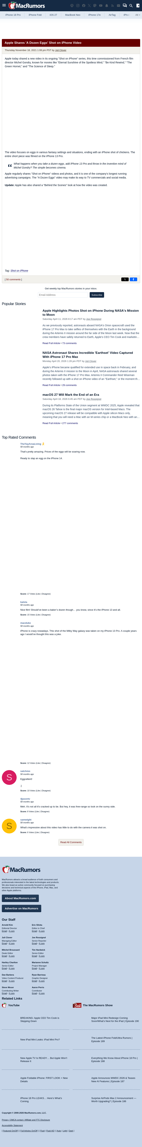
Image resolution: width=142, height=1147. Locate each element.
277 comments (70, 423)
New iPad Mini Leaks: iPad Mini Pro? (40, 1039)
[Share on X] (125, 279)
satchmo (25, 771)
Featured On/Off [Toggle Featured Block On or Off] (10, 1131)
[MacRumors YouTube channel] (101, 6)
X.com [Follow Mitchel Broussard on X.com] (12, 956)
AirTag (112, 14)
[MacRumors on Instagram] (78, 6)
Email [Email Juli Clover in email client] (4, 943)
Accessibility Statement (12, 1125)
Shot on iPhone (19, 270)
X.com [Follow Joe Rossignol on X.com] (42, 943)
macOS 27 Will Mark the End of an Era (71, 394)
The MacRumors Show (98, 1005)
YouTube (14, 1005)
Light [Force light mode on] (65, 1131)
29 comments (69, 385)
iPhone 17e (94, 14)
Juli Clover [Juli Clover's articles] (7, 937)
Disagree (46, 594)
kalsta (23, 602)
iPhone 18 (129, 14)
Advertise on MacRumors (21, 908)
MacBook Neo (72, 14)
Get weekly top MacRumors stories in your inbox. (71, 288)
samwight (25, 819)
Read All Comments (71, 842)
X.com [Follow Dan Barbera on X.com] (12, 981)
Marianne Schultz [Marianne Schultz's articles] (40, 962)
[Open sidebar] (138, 6)
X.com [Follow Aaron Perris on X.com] (42, 993)
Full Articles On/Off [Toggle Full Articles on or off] (29, 1131)
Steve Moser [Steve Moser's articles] (8, 987)
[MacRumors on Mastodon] (95, 6)
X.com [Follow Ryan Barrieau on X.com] (42, 981)
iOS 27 (53, 14)
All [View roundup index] (137, 14)
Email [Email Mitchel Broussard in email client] (4, 956)
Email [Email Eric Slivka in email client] (34, 931)
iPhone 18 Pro (13, 14)
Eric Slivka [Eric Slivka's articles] (37, 925)
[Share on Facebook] (133, 279)
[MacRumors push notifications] (107, 6)
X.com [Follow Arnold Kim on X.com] (12, 931)
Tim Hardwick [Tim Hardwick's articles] (38, 950)
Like (38, 594)
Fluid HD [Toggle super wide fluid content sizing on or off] (50, 1131)
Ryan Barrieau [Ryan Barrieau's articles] (39, 975)
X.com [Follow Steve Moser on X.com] (12, 993)
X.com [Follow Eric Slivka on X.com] (42, 931)
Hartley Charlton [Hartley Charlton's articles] (10, 962)
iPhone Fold (35, 14)
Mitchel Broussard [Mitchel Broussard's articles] (11, 950)
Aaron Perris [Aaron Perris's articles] (38, 987)
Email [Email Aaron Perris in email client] (34, 993)
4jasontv (25, 798)
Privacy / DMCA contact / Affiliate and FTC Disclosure (26, 1120)
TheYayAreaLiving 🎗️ (32, 444)
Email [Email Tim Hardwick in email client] (34, 956)
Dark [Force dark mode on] (71, 1131)
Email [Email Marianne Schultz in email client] (34, 968)
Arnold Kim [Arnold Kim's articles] (7, 925)
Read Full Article (51, 343)
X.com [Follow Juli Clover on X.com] (12, 943)
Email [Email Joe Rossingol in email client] (34, 943)
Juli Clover (60, 50)
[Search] (132, 6)
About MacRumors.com (20, 898)
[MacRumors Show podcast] (72, 6)
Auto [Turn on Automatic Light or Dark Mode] (59, 1131)
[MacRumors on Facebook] (84, 6)
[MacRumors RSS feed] (112, 6)
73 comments (69, 343)
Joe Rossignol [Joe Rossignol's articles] (39, 937)
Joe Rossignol (93, 319)
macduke (25, 623)
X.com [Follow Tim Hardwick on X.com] (42, 956)
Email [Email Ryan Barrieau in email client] (34, 981)
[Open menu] (4, 5)
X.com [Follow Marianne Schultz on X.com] (42, 968)
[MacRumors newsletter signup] (118, 6)
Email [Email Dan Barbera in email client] (4, 981)
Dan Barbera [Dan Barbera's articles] (8, 975)
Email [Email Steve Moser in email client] (4, 993)
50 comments (13, 279)
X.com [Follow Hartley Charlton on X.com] (12, 968)
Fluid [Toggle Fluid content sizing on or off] (42, 1131)
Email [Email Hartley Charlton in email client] (4, 968)
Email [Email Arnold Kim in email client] (4, 931)
